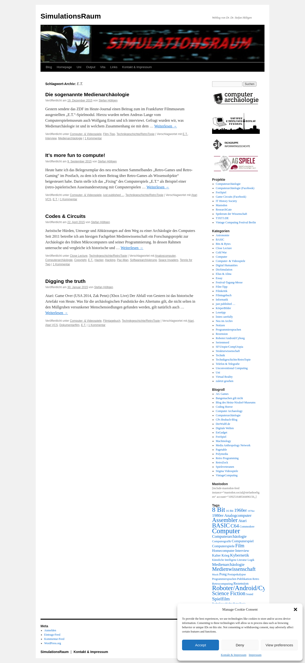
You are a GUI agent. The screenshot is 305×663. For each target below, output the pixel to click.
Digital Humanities (227, 265)
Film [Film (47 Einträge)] (239, 545)
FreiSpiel (221, 192)
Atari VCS (51, 325)
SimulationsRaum (71, 16)
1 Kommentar (93, 138)
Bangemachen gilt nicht (229, 398)
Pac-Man (122, 260)
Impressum (255, 655)
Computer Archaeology (229, 411)
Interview (50, 138)
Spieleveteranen (225, 466)
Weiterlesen (165, 126)
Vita (102, 67)
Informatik (222, 299)
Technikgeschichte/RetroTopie (135, 134)
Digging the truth (65, 281)
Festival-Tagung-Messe (229, 282)
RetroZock (222, 462)
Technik (220, 355)
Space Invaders (168, 260)
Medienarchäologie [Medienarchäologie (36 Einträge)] (228, 564)
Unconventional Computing (232, 368)
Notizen (220, 325)
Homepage (64, 67)
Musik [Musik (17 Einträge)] (215, 574)
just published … (225, 304)
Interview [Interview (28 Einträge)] (242, 550)
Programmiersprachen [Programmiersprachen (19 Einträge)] (224, 579)
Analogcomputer (165, 255)
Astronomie (222, 235)
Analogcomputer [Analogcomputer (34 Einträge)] (237, 515)
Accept (200, 645)
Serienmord (222, 342)
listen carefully (224, 316)
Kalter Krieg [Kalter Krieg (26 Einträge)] (220, 555)
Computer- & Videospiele (86, 134)
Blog (49, 67)
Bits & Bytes (223, 244)
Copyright (80, 260)
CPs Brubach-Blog (226, 419)
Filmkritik (222, 291)
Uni (79, 67)
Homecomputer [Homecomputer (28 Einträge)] (223, 550)
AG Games (222, 394)
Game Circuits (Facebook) (231, 196)
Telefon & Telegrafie (228, 364)
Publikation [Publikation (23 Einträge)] (244, 579)
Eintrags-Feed (52, 634)
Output (90, 67)
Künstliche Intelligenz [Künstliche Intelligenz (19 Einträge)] (224, 560)
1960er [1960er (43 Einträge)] (240, 510)
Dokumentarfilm (69, 325)
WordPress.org (52, 643)
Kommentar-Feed (54, 639)
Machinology (223, 441)
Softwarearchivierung (143, 260)
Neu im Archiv (224, 321)
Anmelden (50, 630)
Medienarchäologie (70, 138)
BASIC (220, 239)
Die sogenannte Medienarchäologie (87, 94)
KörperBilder (223, 308)
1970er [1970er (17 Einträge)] (251, 511)
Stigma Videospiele (227, 471)
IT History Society (226, 201)
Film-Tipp (109, 134)
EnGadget (221, 432)
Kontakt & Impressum (233, 655)
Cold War (221, 252)
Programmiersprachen (228, 329)
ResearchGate (224, 209)
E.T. (185, 134)
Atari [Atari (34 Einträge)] (242, 520)
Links (113, 67)
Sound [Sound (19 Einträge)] (249, 594)
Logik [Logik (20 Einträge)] (251, 560)
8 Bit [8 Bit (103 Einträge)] (218, 509)
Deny (240, 645)
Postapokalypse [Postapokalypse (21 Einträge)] (236, 574)
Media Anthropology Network (233, 445)
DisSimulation (224, 269)
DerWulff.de (223, 424)
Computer (221, 256)
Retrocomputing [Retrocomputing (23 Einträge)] (222, 583)
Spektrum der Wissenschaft (231, 214)
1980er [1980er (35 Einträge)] (218, 515)
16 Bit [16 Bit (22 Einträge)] (230, 510)
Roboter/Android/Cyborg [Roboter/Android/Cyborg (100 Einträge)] (245, 588)
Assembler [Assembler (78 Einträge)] (225, 520)
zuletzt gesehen (225, 381)
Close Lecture (78, 255)
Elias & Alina (223, 274)
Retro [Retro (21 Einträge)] (256, 579)
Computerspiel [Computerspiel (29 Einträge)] (243, 541)
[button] (295, 609)
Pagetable (221, 449)
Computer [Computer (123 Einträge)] (226, 531)
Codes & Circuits (65, 216)
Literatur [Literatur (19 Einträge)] (242, 560)
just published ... (113, 195)
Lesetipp (221, 312)
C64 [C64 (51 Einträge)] (234, 526)
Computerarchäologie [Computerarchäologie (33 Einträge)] (229, 536)
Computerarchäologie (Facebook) (235, 188)
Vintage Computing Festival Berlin (236, 222)
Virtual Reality (224, 376)
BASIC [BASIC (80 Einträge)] (221, 525)
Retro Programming (227, 458)
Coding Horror (224, 406)
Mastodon (221, 205)
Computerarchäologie (59, 260)
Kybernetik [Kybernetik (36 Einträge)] (239, 555)
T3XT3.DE (222, 218)
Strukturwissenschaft (228, 351)
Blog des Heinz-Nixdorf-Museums (236, 402)
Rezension (222, 334)
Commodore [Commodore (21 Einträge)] (246, 526)
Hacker (99, 260)
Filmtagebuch (111, 320)
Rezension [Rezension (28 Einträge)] (241, 583)
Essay (219, 278)
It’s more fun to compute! (75, 155)
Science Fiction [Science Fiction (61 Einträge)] (228, 593)
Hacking (110, 260)
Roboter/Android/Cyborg (230, 338)
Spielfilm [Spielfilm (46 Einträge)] (221, 598)
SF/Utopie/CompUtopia (229, 346)
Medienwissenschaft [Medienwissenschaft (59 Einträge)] (234, 569)
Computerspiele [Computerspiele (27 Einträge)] (223, 546)
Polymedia (222, 454)
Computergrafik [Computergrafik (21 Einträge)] (221, 541)
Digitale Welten (225, 428)
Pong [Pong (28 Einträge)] (223, 574)
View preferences (279, 645)
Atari (191, 320)
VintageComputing (227, 475)
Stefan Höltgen (108, 100)
